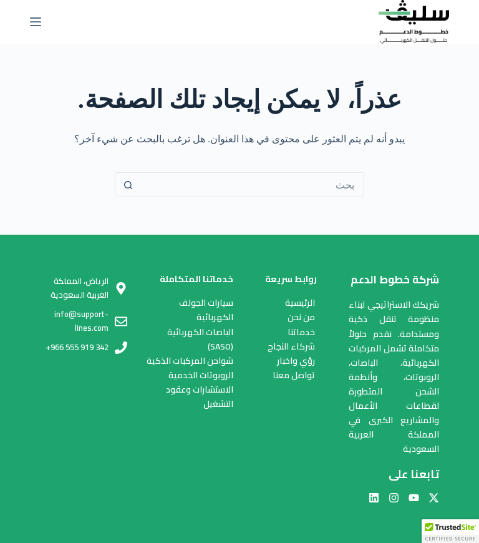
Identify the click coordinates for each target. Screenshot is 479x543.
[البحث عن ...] (252, 184)
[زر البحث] (127, 184)
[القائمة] (35, 21)
